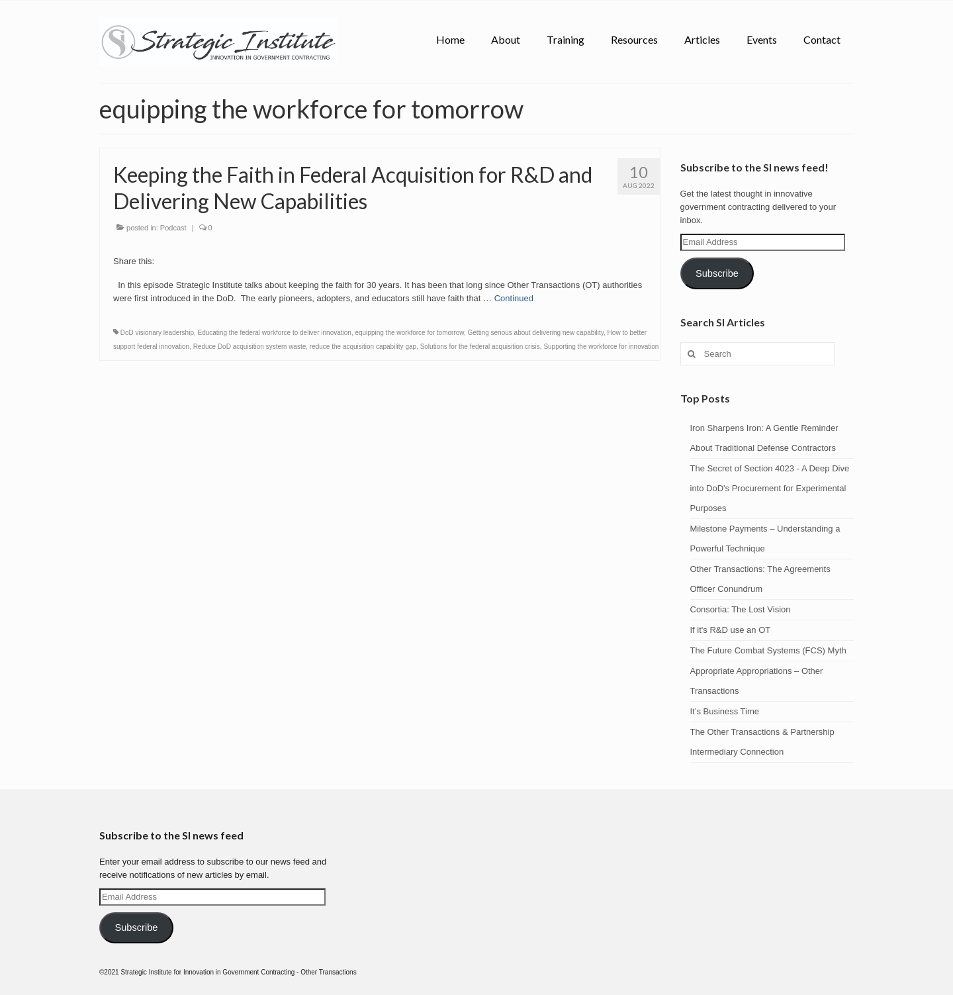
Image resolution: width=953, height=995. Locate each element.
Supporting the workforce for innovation (600, 346)
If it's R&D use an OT (730, 630)
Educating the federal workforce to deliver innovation (274, 332)
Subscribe (717, 273)
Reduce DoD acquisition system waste (249, 346)
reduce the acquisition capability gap (363, 346)
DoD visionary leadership (157, 332)
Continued (513, 298)
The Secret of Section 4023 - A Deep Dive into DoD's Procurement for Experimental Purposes (770, 488)
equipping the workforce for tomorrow (409, 332)
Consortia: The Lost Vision (740, 609)
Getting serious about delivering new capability (536, 332)
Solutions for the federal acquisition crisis (480, 346)
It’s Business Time (725, 711)
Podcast (173, 228)
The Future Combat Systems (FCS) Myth (768, 650)
